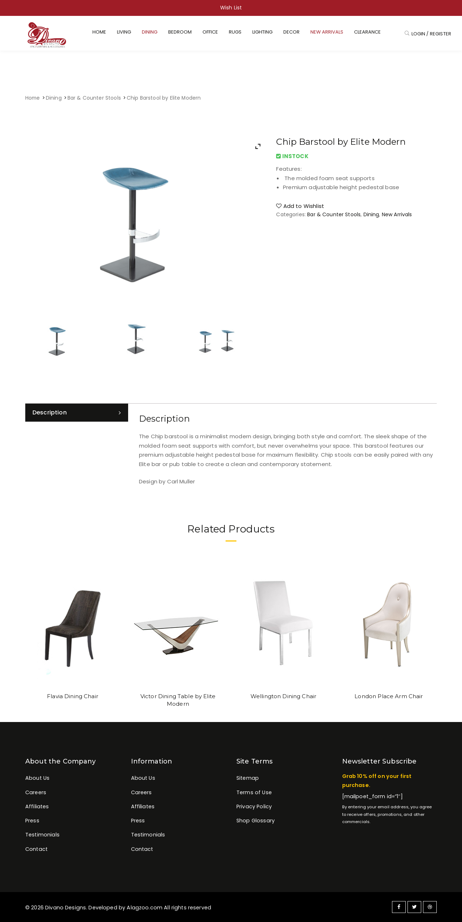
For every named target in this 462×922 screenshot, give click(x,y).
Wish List (231, 7)
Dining (54, 98)
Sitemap (247, 778)
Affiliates (37, 806)
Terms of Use (254, 792)
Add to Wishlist (300, 206)
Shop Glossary (255, 820)
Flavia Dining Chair (72, 696)
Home (32, 98)
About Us (37, 778)
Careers (35, 792)
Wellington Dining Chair (283, 696)
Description (49, 412)
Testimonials (42, 834)
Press (32, 820)
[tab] (76, 413)
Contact (36, 849)
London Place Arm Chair (388, 696)
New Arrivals (397, 214)
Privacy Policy (254, 806)
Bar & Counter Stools (94, 98)
